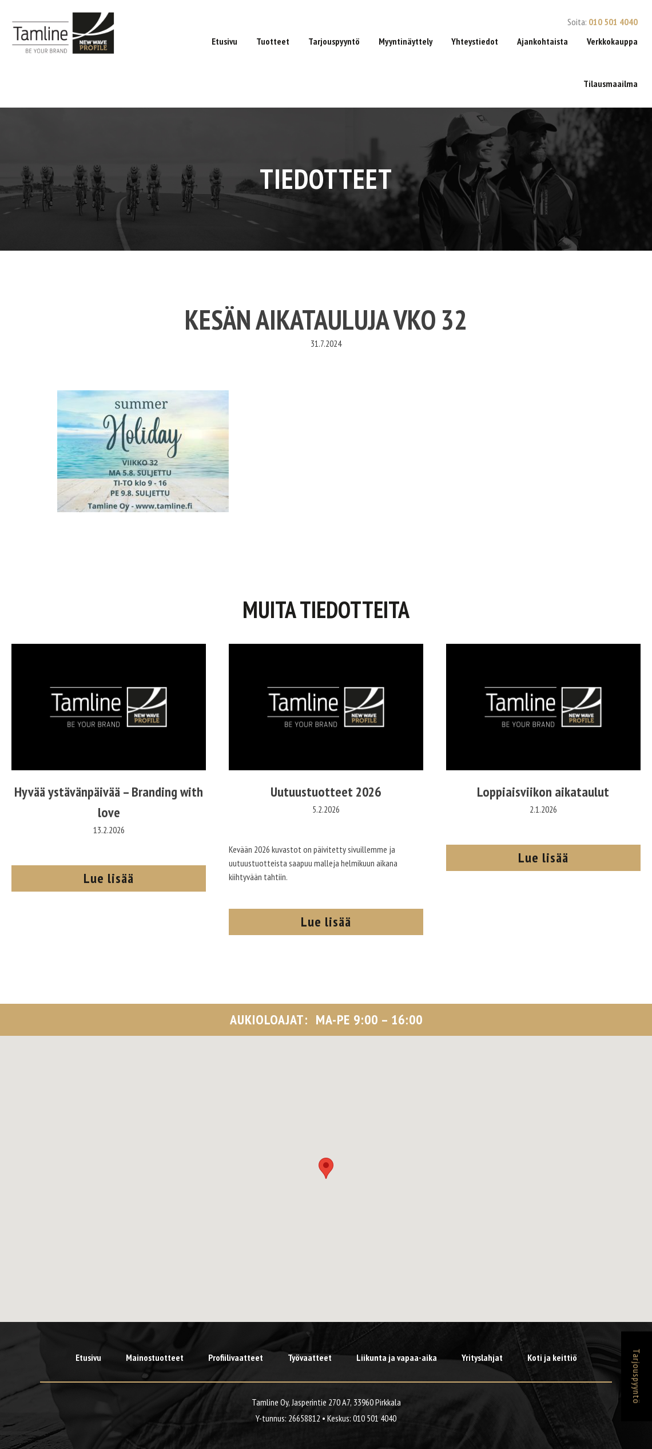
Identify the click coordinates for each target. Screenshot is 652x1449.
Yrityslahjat (482, 1357)
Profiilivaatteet (235, 1357)
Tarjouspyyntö (334, 41)
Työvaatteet (310, 1357)
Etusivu (224, 41)
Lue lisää (109, 878)
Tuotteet (272, 41)
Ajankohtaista (542, 41)
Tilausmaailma (610, 83)
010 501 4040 (613, 21)
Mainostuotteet (155, 1357)
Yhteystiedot (474, 41)
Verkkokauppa (612, 41)
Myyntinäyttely (405, 41)
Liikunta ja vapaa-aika (396, 1357)
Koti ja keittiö (552, 1357)
